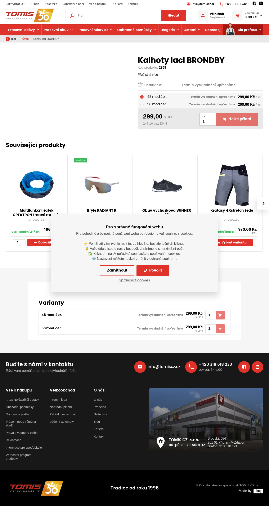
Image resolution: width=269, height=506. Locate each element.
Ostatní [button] (190, 30)
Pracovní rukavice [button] (92, 30)
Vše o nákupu (98, 4)
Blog (97, 421)
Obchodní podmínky (20, 407)
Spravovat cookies (134, 280)
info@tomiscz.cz (200, 4)
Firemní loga (58, 399)
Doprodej (212, 30)
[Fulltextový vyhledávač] (126, 15)
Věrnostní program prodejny (19, 456)
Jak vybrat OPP (16, 4)
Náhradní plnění (73, 4)
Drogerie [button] (168, 30)
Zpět (11, 39)
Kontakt (133, 4)
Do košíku (43, 242)
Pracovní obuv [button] (56, 30)
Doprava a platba (18, 414)
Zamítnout (117, 270)
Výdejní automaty (62, 421)
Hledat (173, 15)
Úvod (25, 38)
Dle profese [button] (241, 29)
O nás (35, 4)
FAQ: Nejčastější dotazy (22, 399)
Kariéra (118, 4)
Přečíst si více (148, 74)
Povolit (153, 270)
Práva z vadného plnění (22, 432)
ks (203, 116)
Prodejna (100, 407)
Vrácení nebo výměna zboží (21, 423)
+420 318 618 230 (233, 4)
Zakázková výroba (62, 414)
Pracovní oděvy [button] (21, 30)
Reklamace (13, 440)
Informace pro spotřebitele (24, 447)
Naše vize (51, 4)
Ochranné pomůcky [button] (134, 30)
